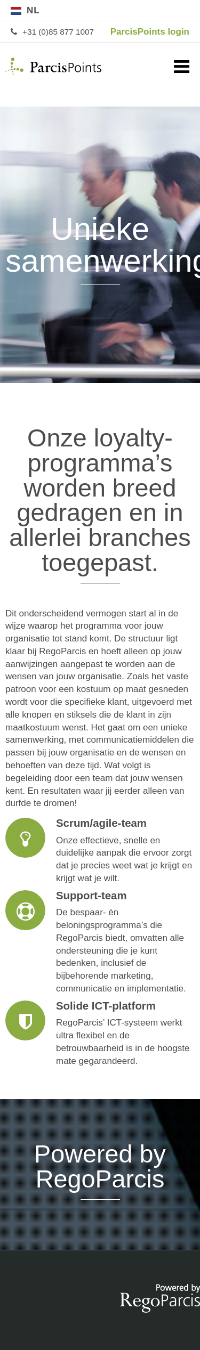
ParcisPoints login (149, 32)
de (162, 10)
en (184, 10)
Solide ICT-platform (100, 1034)
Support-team (100, 942)
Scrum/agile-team (100, 851)
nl (33, 10)
